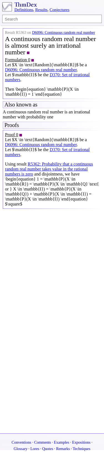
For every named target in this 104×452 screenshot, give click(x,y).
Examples (61, 442)
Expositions (81, 442)
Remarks (63, 449)
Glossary (20, 449)
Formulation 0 (17, 59)
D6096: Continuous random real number (63, 33)
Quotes (47, 449)
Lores (35, 449)
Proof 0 (11, 134)
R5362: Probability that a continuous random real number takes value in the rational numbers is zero (49, 169)
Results (41, 9)
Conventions (21, 442)
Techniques (81, 449)
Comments (42, 442)
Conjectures (60, 9)
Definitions (23, 9)
